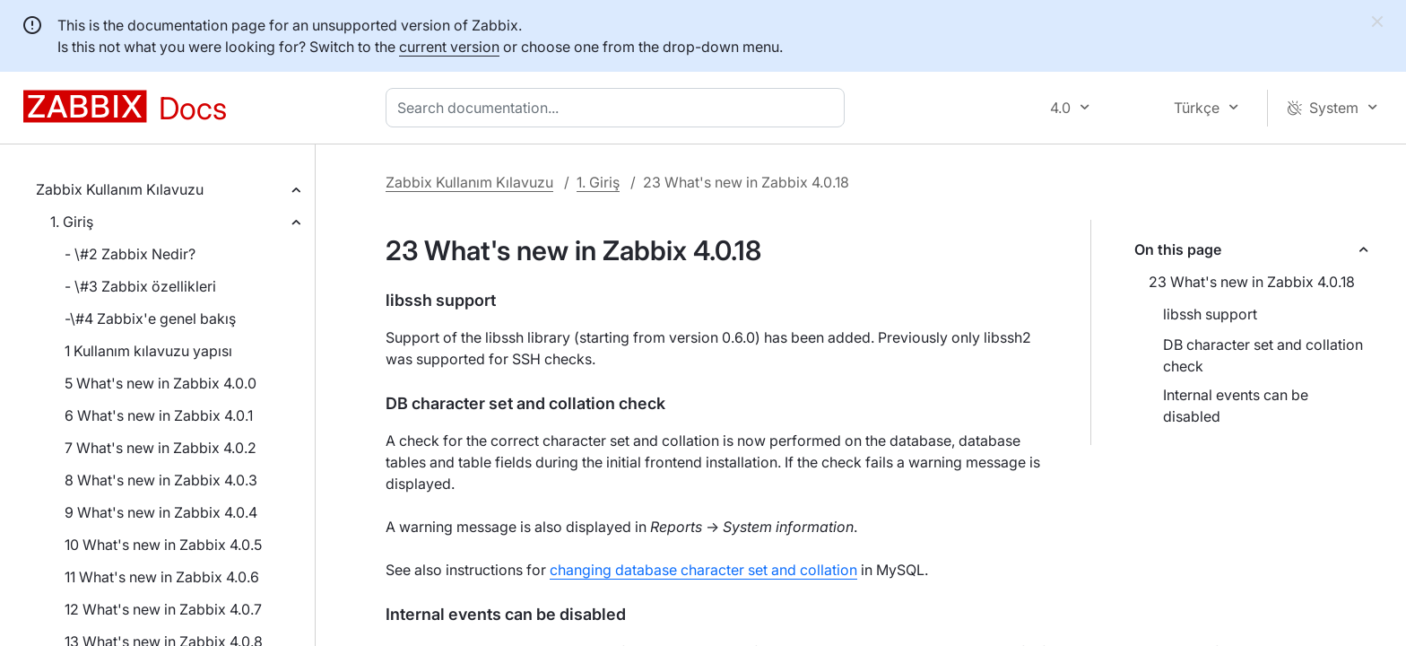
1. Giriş (71, 222)
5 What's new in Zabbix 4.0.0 (160, 383)
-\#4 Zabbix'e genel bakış (150, 318)
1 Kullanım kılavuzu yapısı (148, 351)
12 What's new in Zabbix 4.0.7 (163, 609)
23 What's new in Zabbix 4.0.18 (1252, 282)
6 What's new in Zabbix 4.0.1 (159, 415)
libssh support (1210, 314)
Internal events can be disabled (1235, 405)
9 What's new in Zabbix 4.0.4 (161, 512)
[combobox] (619, 108)
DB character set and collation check (1263, 355)
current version (449, 47)
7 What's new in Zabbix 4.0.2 (160, 448)
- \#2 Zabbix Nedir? (130, 254)
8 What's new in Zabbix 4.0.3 (161, 480)
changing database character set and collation (703, 570)
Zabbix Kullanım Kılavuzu (120, 189)
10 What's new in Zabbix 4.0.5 (163, 545)
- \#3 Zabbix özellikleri (140, 286)
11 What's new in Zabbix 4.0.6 (162, 577)
